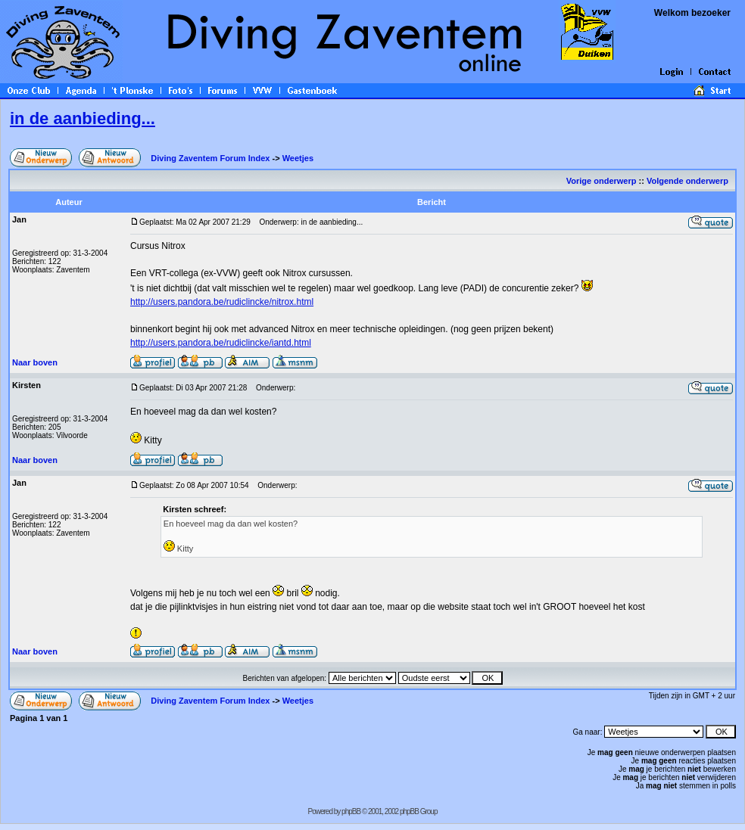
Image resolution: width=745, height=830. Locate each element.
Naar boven (35, 362)
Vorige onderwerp (601, 180)
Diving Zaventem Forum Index (210, 158)
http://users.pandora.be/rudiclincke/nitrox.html (221, 302)
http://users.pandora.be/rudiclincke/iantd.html (220, 342)
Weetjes (297, 158)
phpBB (350, 811)
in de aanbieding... (82, 118)
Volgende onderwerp (689, 180)
